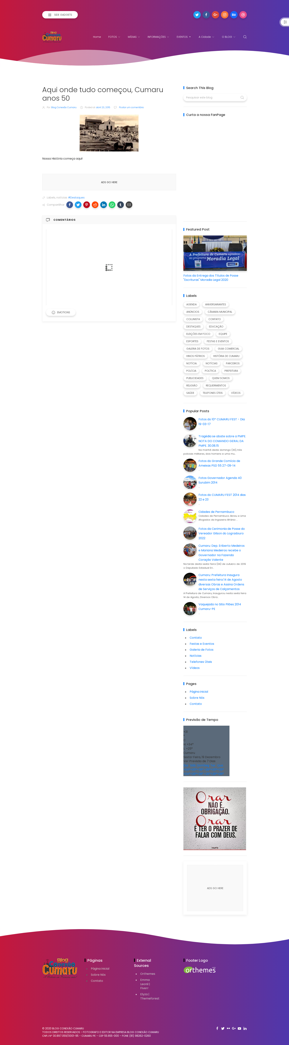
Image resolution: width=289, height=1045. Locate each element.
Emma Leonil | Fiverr (145, 984)
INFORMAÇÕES (158, 37)
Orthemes (147, 974)
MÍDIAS (134, 37)
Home (97, 37)
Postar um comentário (131, 107)
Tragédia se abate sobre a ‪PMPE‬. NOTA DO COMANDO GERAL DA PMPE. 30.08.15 (222, 441)
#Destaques (76, 197)
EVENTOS (184, 37)
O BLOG (229, 37)
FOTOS (114, 37)
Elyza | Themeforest (149, 996)
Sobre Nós (197, 698)
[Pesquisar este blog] (215, 97)
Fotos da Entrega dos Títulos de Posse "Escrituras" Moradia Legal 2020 (210, 277)
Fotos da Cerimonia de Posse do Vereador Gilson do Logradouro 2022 (222, 533)
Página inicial (199, 692)
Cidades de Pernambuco (216, 512)
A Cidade (207, 37)
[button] (69, 204)
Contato (196, 704)
